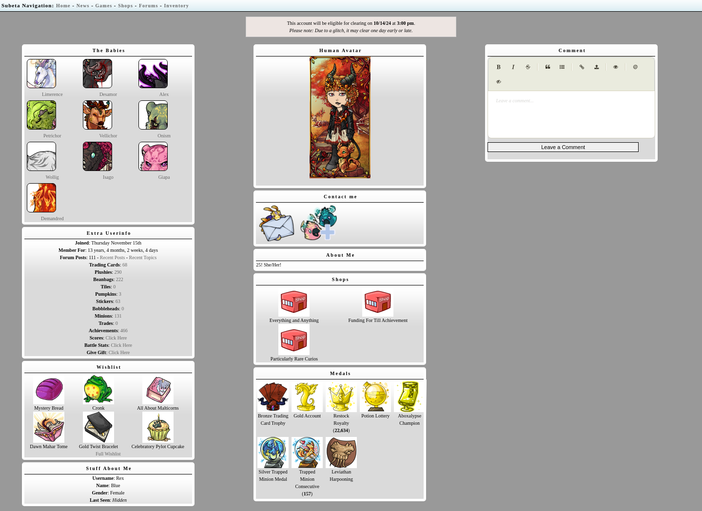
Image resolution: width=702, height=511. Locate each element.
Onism (154, 119)
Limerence (45, 78)
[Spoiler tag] (498, 81)
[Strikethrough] (528, 66)
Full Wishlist (108, 453)
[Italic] (513, 66)
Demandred (45, 202)
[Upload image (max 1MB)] (596, 66)
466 (124, 330)
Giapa (154, 161)
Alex (153, 78)
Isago (98, 161)
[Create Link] (581, 66)
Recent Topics (143, 257)
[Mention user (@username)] (635, 66)
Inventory (176, 5)
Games (104, 5)
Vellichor (100, 119)
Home (63, 5)
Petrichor (44, 119)
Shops (125, 5)
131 (118, 316)
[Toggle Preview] (615, 66)
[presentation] (571, 101)
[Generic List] (562, 66)
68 (124, 264)
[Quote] (547, 66)
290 (118, 272)
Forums (148, 5)
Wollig (43, 161)
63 (118, 301)
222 (119, 279)
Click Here (116, 338)
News (83, 5)
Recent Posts (112, 257)
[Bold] (498, 66)
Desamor (100, 78)
